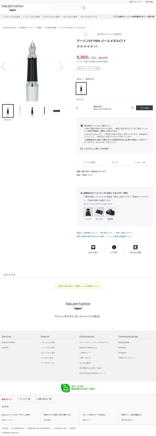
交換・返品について (123, 232)
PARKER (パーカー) (26, 27)
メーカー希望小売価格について (120, 236)
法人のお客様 (85, 363)
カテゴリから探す (48, 353)
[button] (3, 66)
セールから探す (47, 358)
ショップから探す (48, 348)
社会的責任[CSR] (60, 428)
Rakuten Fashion (25, 8)
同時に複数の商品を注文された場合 (91, 236)
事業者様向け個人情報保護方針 (39, 428)
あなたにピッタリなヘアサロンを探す (16, 415)
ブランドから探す (48, 342)
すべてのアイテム (48, 363)
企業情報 (5, 428)
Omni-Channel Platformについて (93, 373)
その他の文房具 (50, 27)
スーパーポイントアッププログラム (94, 342)
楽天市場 (149, 2)
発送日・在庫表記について (87, 232)
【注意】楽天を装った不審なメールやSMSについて (78, 286)
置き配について (107, 232)
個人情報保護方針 (18, 428)
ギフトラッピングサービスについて (98, 204)
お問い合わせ (85, 358)
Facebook (122, 348)
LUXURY (5, 348)
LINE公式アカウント (126, 358)
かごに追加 (144, 108)
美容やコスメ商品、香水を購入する (57, 415)
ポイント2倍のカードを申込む (94, 415)
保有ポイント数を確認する (131, 415)
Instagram (122, 353)
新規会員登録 (123, 342)
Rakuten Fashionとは (88, 348)
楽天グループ (134, 2)
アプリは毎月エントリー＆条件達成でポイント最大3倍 (133, 17)
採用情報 (72, 428)
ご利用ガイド (85, 353)
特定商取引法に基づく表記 (90, 368)
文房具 (39, 27)
